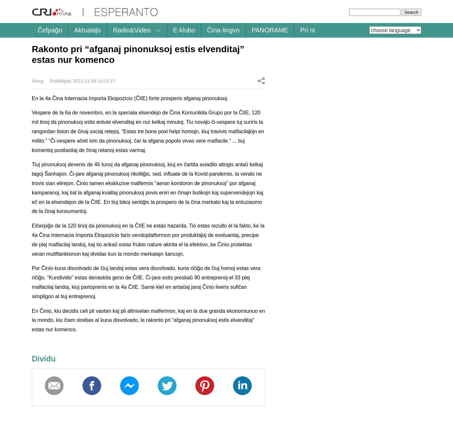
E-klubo (184, 30)
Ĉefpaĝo (50, 30)
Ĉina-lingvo (223, 30)
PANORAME (269, 30)
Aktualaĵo (87, 30)
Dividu (261, 80)
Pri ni (307, 30)
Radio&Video (132, 30)
